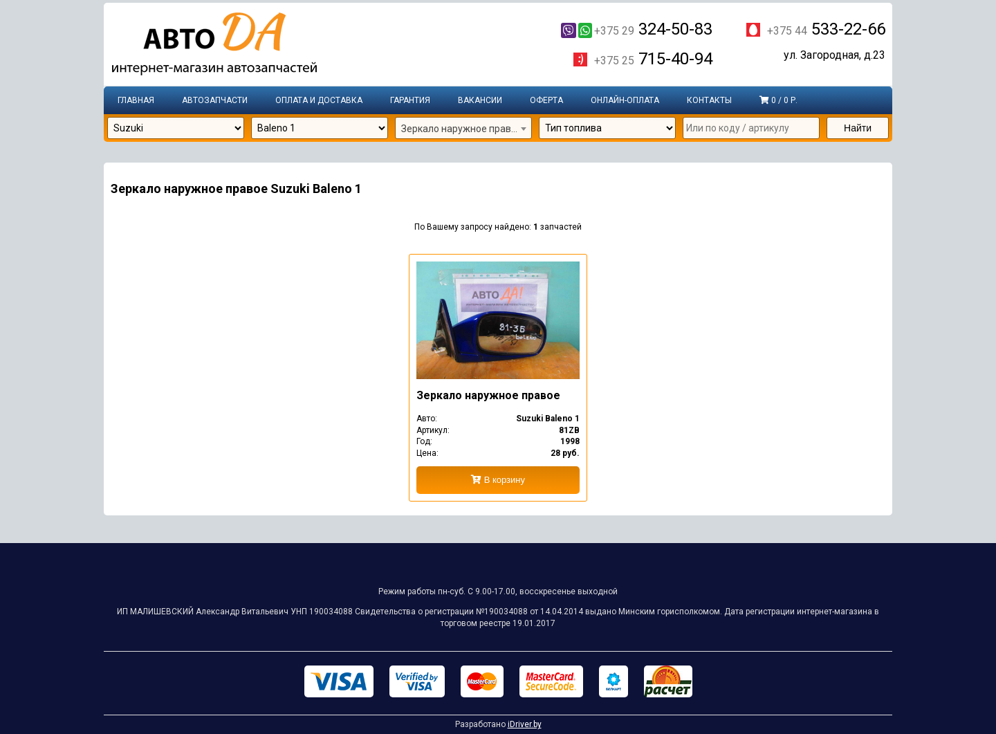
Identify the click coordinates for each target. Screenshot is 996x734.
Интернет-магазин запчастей (214, 45)
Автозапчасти (215, 100)
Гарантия (410, 100)
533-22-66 (826, 29)
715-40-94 (653, 59)
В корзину (498, 480)
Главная (136, 100)
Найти (858, 128)
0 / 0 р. (778, 100)
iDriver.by (525, 724)
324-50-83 (636, 29)
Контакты (709, 100)
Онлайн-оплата (625, 100)
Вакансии (480, 100)
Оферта (546, 100)
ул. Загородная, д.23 (834, 55)
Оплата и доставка (318, 100)
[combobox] (463, 129)
